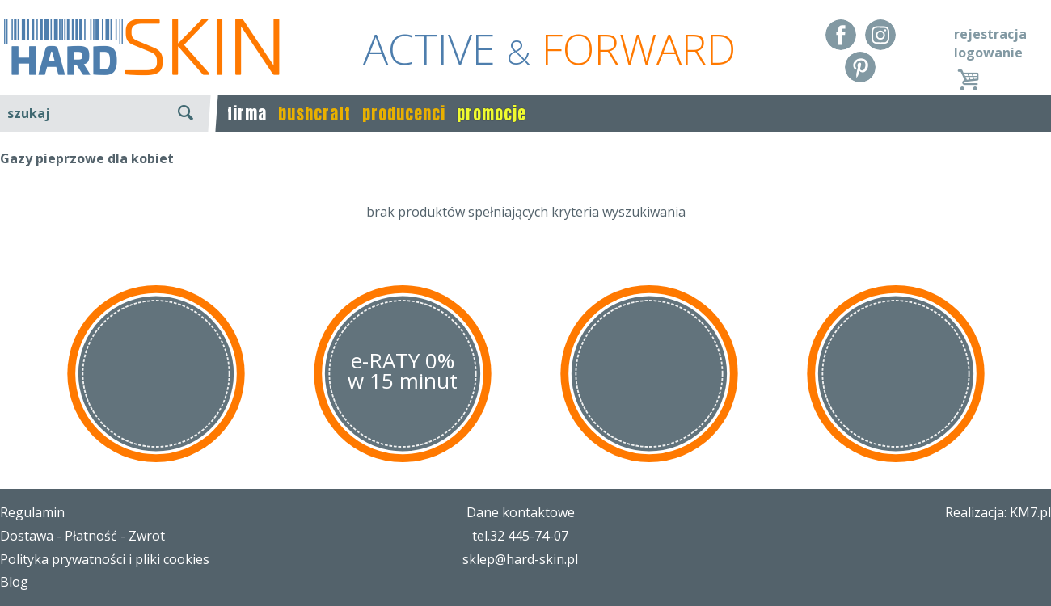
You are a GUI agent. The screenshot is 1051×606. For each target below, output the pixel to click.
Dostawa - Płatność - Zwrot (82, 536)
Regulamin (32, 512)
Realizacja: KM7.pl (998, 512)
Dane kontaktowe (520, 512)
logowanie (988, 52)
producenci (403, 113)
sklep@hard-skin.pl (520, 559)
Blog (14, 582)
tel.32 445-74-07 (520, 536)
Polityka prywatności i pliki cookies (104, 559)
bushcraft (314, 113)
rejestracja (990, 34)
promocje (491, 113)
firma (247, 113)
